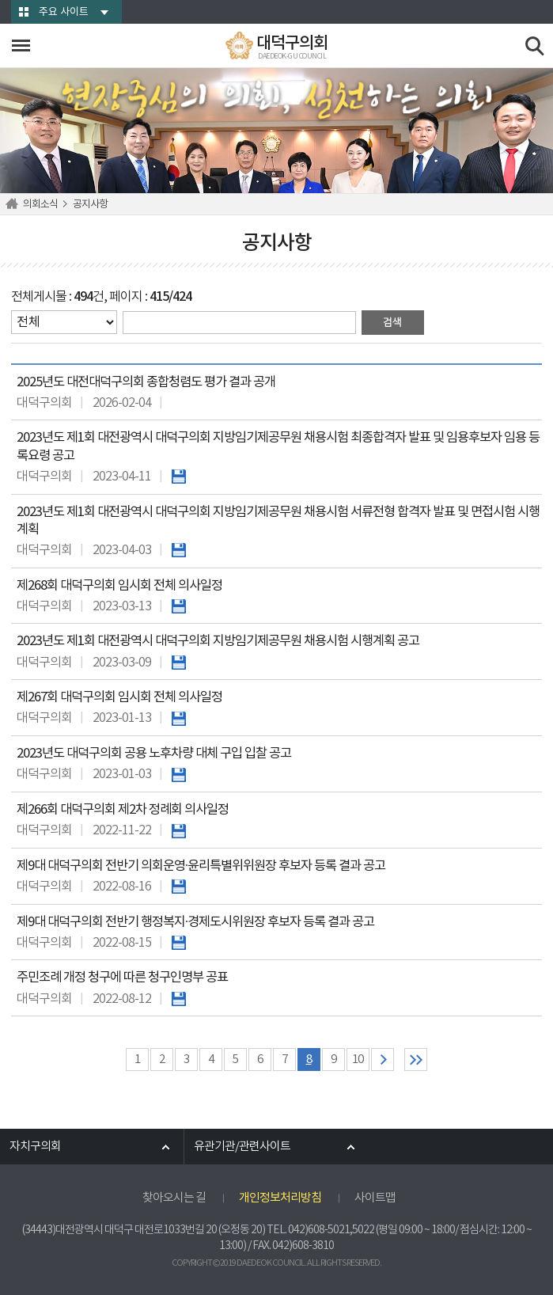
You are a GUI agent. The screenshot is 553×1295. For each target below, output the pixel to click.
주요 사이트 (64, 12)
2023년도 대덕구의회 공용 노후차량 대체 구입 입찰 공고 (154, 753)
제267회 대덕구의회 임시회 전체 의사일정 (119, 697)
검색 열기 (535, 46)
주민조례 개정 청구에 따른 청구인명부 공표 (122, 977)
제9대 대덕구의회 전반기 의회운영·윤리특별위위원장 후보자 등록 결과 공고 (201, 866)
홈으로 (14, 204)
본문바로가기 (0, 0)
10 (357, 1059)
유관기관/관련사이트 (242, 1146)
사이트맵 (375, 1198)
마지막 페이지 (415, 1059)
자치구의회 (35, 1146)
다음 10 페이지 (382, 1059)
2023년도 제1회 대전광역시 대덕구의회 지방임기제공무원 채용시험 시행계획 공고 (218, 641)
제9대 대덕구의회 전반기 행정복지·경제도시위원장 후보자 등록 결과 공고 (195, 922)
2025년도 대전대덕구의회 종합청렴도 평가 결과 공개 (146, 382)
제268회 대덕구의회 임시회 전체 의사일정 (119, 586)
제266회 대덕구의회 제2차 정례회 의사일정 (123, 810)
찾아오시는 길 (174, 1198)
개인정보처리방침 (280, 1198)
